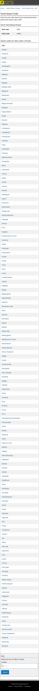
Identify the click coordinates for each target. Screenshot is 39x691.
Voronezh (5, 604)
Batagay (4, 83)
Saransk (4, 468)
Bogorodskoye (6, 112)
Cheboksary (6, 128)
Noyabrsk (5, 377)
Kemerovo (5, 203)
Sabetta (4, 451)
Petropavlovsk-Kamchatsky (11, 418)
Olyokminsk (5, 389)
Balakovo (5, 74)
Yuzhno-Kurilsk (7, 629)
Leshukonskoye (7, 277)
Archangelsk (6, 66)
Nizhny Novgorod (7, 352)
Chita (3, 145)
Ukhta (4, 542)
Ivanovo (4, 186)
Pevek (4, 426)
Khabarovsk (6, 211)
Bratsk (4, 116)
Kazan (4, 199)
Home (10, 686)
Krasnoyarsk (6, 252)
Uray (3, 555)
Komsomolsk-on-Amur (9, 236)
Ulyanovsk (5, 551)
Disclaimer (28, 686)
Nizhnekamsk (6, 343)
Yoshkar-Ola (6, 625)
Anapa (4, 62)
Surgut (4, 509)
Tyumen (4, 534)
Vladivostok (5, 592)
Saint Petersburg (7, 455)
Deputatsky (5, 161)
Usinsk (4, 559)
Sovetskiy (5, 493)
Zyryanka (5, 646)
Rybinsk (4, 447)
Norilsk (4, 360)
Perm (3, 414)
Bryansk (4, 120)
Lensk (4, 273)
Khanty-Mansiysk (7, 215)
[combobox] (19, 666)
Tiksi (3, 521)
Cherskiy (5, 141)
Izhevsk (4, 190)
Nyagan (4, 381)
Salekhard (5, 459)
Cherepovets (6, 136)
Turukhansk (6, 530)
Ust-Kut (4, 563)
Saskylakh (5, 476)
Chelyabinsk (6, 132)
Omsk (4, 393)
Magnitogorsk (6, 294)
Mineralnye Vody (7, 306)
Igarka (4, 178)
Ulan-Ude (5, 546)
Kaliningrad (5, 194)
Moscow (4, 314)
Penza (4, 410)
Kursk (4, 265)
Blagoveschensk (7, 103)
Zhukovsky (5, 642)
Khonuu (4, 223)
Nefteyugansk (6, 335)
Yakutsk (4, 608)
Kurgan (4, 256)
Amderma (5, 54)
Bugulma (5, 124)
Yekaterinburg (6, 613)
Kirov (3, 228)
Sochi (4, 484)
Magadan (5, 286)
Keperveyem (6, 207)
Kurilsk (4, 261)
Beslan (4, 99)
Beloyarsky (5, 95)
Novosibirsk (5, 368)
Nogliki (4, 356)
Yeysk (4, 621)
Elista (3, 165)
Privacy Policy (18, 686)
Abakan (4, 49)
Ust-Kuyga (5, 567)
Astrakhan (5, 70)
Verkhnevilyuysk (7, 584)
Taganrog (5, 517)
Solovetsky (5, 488)
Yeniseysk (5, 617)
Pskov (4, 439)
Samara (4, 464)
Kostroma (5, 240)
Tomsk (4, 526)
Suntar (4, 505)
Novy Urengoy (6, 372)
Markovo (4, 302)
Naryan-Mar (6, 331)
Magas (4, 290)
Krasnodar (5, 248)
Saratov (4, 472)
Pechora (4, 406)
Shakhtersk (5, 480)
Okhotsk (4, 385)
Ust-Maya (5, 571)
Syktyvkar (5, 513)
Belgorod (5, 91)
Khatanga (5, 219)
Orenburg (5, 397)
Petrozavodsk (6, 422)
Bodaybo (5, 107)
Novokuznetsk (6, 364)
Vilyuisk (4, 588)
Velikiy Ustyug (6, 580)
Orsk (3, 401)
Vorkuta (4, 600)
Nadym (4, 323)
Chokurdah (5, 149)
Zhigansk (5, 637)
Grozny (4, 174)
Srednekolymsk (7, 497)
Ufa (3, 538)
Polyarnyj (5, 435)
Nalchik (4, 327)
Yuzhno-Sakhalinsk (8, 633)
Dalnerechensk (7, 157)
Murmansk (5, 319)
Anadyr (4, 58)
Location (4, 662)
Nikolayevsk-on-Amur (9, 339)
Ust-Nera (5, 575)
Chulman (5, 153)
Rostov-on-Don (7, 443)
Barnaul (4, 78)
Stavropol (5, 501)
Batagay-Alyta (6, 87)
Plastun (4, 430)
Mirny (3, 310)
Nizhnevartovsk (7, 348)
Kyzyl (3, 269)
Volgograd (5, 596)
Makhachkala (6, 298)
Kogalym (5, 232)
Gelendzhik (5, 170)
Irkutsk (4, 182)
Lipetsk (4, 281)
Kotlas (4, 244)
